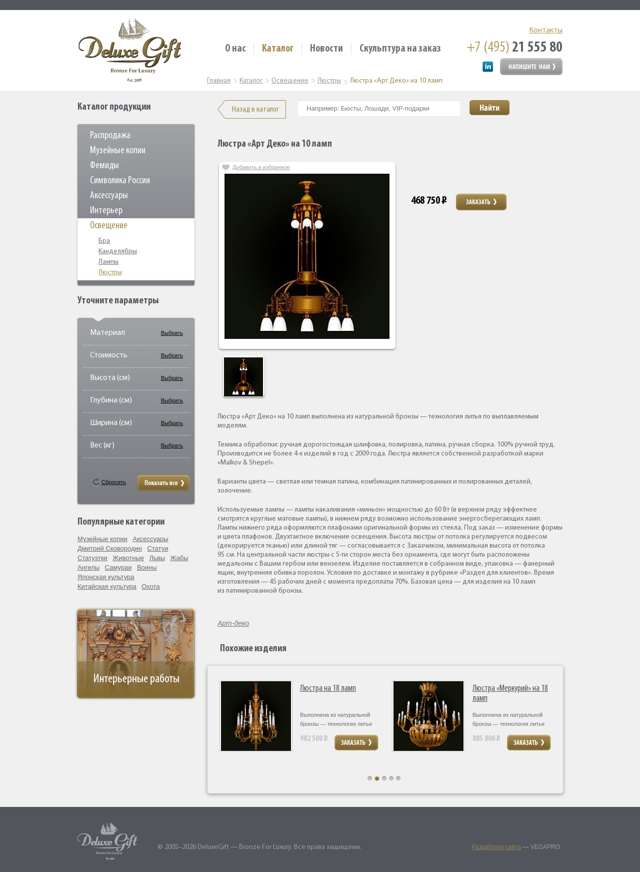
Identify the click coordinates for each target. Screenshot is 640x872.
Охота (151, 586)
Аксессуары (109, 196)
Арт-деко (233, 623)
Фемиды (104, 166)
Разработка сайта (496, 846)
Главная (218, 81)
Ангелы (89, 567)
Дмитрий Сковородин (110, 548)
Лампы (108, 262)
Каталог (278, 49)
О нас (235, 49)
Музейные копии (118, 151)
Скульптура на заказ (400, 49)
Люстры (110, 272)
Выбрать (172, 333)
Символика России (120, 181)
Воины (147, 567)
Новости (326, 49)
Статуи (157, 548)
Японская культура (106, 577)
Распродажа (110, 136)
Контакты (545, 31)
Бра (104, 241)
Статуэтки (93, 558)
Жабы (179, 558)
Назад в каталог (255, 109)
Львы (157, 558)
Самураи (118, 567)
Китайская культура (107, 586)
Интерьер (106, 211)
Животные (128, 558)
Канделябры (117, 251)
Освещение (109, 226)
